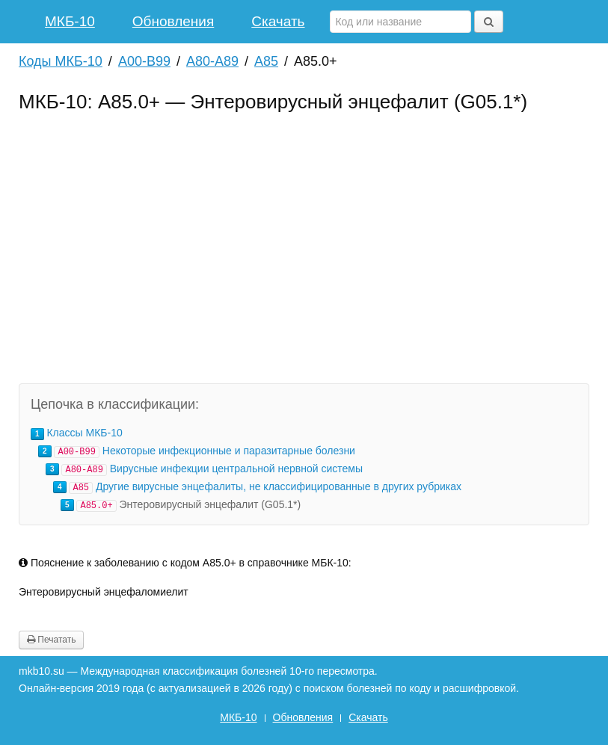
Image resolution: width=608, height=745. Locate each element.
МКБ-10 (70, 21)
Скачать (277, 21)
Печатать (51, 639)
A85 (266, 61)
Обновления (173, 21)
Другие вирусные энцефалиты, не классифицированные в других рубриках (278, 486)
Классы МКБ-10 (84, 433)
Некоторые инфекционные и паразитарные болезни (228, 451)
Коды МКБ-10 (60, 61)
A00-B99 (144, 61)
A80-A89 (212, 61)
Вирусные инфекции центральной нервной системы (236, 468)
